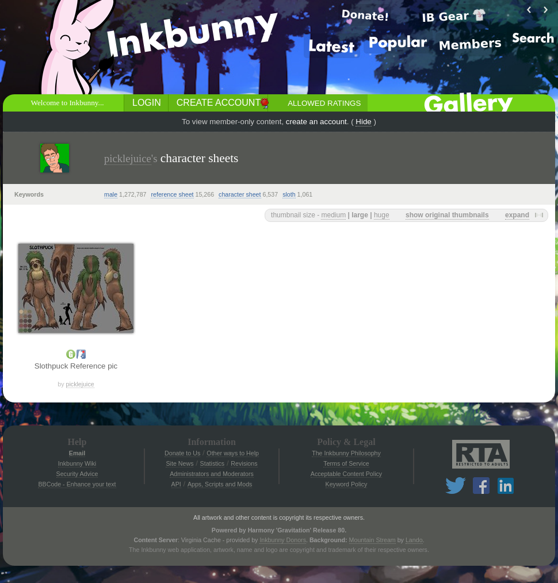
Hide (363, 121)
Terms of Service (346, 463)
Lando (414, 539)
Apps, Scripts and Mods (220, 484)
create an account (316, 121)
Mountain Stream (372, 539)
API (176, 484)
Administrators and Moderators (212, 473)
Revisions (244, 463)
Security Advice (77, 473)
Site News (179, 463)
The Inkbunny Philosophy (346, 453)
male (110, 194)
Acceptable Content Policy (346, 473)
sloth (289, 194)
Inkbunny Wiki (77, 463)
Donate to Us (182, 453)
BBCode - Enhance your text (77, 484)
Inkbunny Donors (282, 539)
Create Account (219, 103)
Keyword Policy (347, 484)
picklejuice (127, 158)
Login (146, 103)
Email (77, 453)
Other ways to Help (233, 453)
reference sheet (172, 194)
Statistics (212, 463)
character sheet (240, 194)
